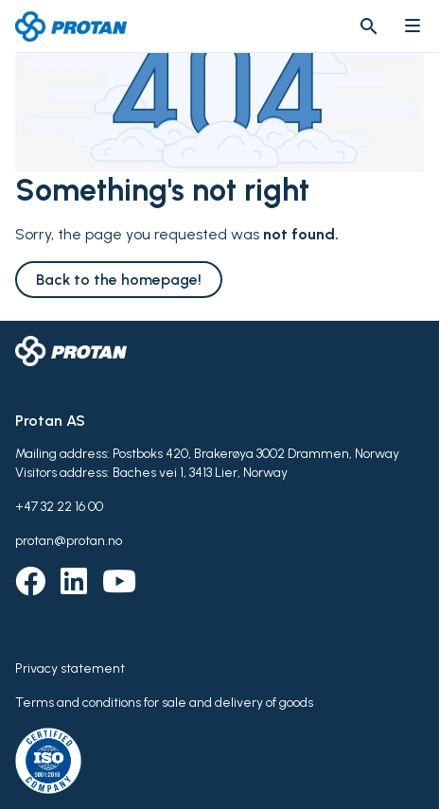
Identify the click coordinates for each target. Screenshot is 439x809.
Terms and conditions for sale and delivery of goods (164, 703)
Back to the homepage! (119, 280)
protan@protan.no (68, 541)
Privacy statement (70, 668)
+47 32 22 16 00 (59, 507)
